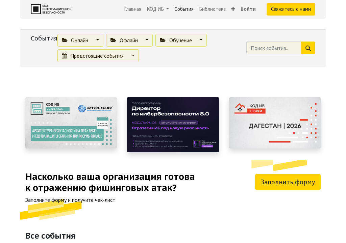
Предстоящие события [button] (93, 55)
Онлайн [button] (76, 40)
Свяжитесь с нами (291, 9)
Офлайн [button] (124, 40)
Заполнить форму (288, 182)
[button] (233, 9)
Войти (248, 9)
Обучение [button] (176, 40)
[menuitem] (132, 9)
